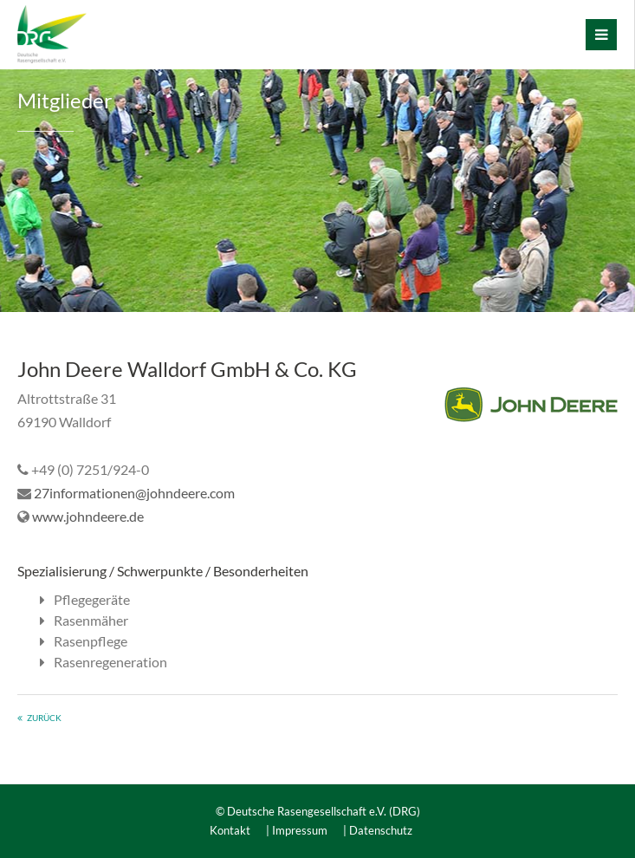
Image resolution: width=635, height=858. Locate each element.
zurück (44, 717)
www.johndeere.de (88, 516)
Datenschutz (380, 830)
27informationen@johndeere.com (134, 492)
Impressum (299, 830)
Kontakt (230, 830)
